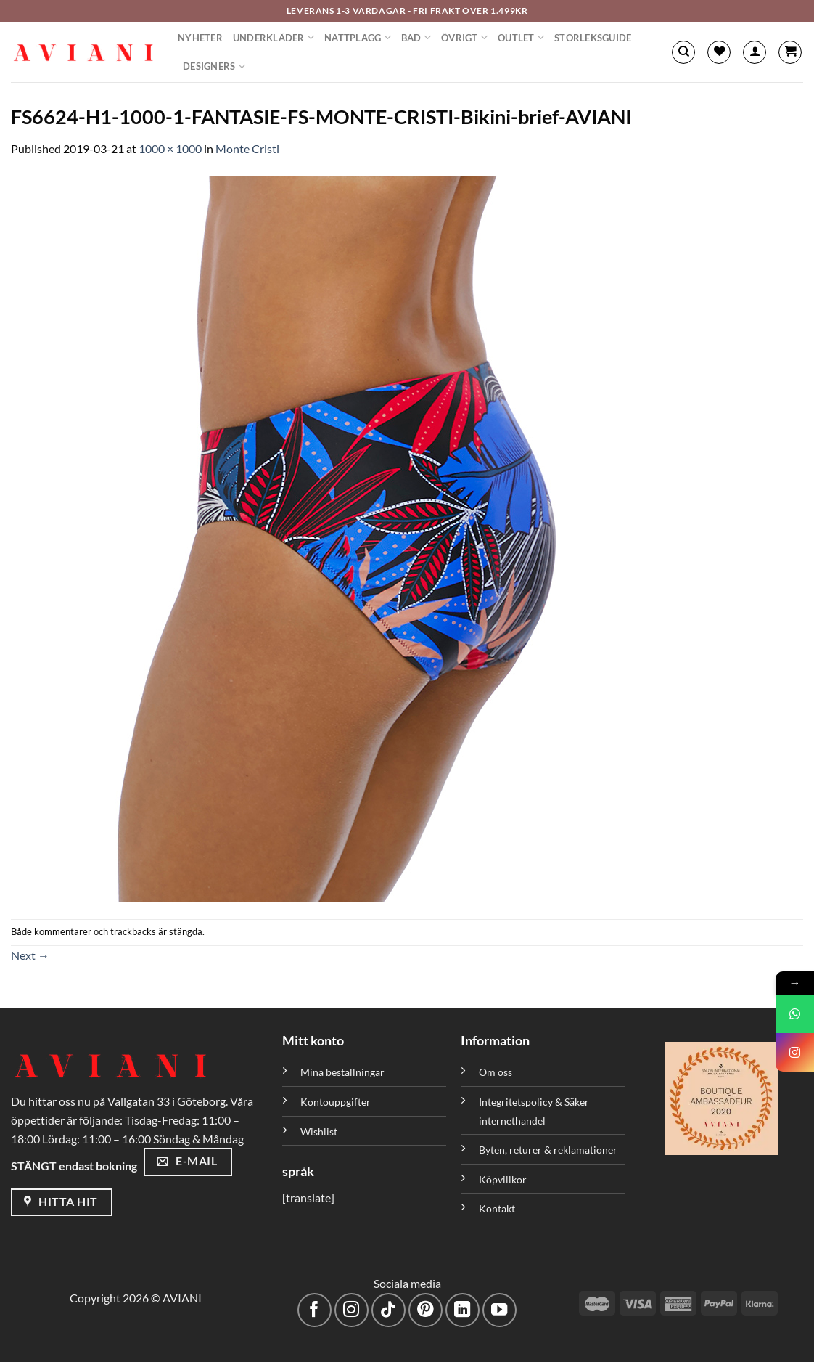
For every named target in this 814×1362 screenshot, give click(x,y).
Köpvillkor (503, 1179)
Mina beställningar (343, 1072)
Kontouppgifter (335, 1102)
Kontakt (497, 1208)
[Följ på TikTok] (388, 1310)
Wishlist (318, 1131)
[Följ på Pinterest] (425, 1310)
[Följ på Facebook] (314, 1310)
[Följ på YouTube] (499, 1310)
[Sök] (683, 52)
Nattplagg (357, 37)
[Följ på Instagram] (351, 1310)
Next (30, 955)
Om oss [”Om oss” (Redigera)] (495, 1072)
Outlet (521, 37)
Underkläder (273, 37)
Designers (214, 66)
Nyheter (200, 38)
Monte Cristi (247, 148)
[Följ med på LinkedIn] (462, 1310)
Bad (416, 37)
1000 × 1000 (170, 148)
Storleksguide (592, 38)
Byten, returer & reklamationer (548, 1149)
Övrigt (464, 37)
